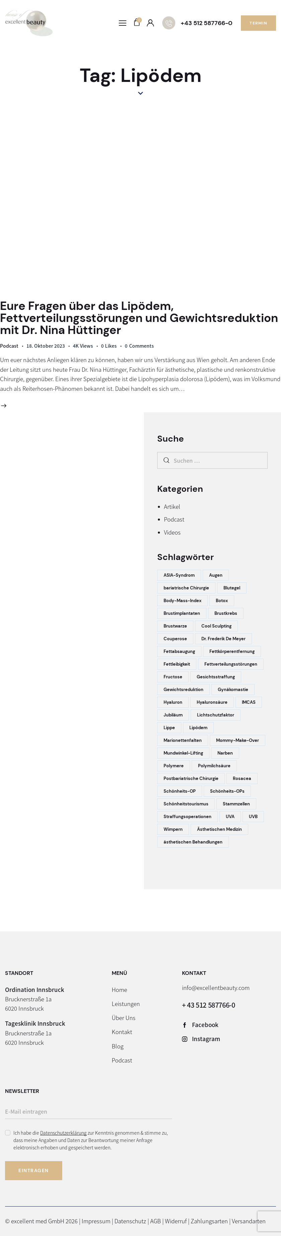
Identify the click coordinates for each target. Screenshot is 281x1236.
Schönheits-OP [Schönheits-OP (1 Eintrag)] (180, 791)
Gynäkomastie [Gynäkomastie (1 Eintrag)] (233, 689)
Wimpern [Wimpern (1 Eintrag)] (173, 829)
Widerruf (176, 1221)
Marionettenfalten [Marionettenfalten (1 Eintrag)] (183, 740)
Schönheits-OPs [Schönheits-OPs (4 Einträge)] (227, 791)
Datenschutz (130, 1221)
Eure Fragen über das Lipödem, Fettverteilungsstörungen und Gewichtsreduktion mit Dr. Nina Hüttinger (139, 318)
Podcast (9, 345)
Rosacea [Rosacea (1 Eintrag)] (242, 778)
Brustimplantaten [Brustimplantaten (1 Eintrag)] (182, 613)
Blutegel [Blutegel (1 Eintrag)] (231, 588)
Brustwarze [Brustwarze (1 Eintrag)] (175, 626)
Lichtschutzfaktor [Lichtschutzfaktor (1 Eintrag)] (215, 715)
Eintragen (33, 1170)
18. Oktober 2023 (45, 345)
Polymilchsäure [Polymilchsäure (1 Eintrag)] (214, 766)
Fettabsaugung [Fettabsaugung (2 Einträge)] (179, 651)
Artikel (172, 506)
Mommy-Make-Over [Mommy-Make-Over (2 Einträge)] (237, 740)
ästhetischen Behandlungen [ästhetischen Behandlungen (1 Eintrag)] (193, 842)
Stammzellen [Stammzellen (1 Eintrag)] (236, 804)
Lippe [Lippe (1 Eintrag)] (169, 728)
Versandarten (249, 1221)
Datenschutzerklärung (63, 1132)
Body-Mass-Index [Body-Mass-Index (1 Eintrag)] (182, 600)
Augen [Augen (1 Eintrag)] (215, 575)
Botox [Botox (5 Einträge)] (222, 600)
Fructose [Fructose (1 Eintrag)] (173, 677)
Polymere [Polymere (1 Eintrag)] (174, 766)
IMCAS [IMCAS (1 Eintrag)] (249, 702)
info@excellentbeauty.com (216, 987)
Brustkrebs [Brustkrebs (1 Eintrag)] (225, 613)
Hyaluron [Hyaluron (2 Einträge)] (173, 702)
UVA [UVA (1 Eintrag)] (230, 816)
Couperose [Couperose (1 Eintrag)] (175, 639)
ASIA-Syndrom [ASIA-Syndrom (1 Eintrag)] (179, 575)
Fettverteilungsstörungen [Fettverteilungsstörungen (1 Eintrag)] (230, 664)
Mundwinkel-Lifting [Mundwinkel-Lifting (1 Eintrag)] (183, 753)
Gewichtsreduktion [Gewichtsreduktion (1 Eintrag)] (183, 689)
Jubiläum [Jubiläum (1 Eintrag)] (173, 715)
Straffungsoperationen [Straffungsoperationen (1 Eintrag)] (187, 816)
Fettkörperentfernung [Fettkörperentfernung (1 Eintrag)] (232, 651)
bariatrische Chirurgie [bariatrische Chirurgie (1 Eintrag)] (186, 588)
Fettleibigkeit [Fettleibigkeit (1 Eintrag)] (177, 664)
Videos (172, 532)
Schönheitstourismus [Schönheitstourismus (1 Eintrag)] (186, 804)
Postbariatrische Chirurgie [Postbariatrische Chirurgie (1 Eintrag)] (191, 778)
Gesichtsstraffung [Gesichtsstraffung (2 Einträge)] (216, 677)
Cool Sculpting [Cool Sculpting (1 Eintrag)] (216, 626)
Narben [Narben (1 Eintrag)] (225, 753)
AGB (155, 1221)
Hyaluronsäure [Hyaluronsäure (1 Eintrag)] (212, 702)
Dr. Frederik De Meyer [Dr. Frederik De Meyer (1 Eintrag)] (223, 639)
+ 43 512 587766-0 (208, 1005)
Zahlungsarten (209, 1221)
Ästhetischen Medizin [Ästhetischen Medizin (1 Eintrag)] (219, 829)
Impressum (96, 1221)
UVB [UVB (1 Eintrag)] (253, 816)
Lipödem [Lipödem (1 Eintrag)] (198, 728)
